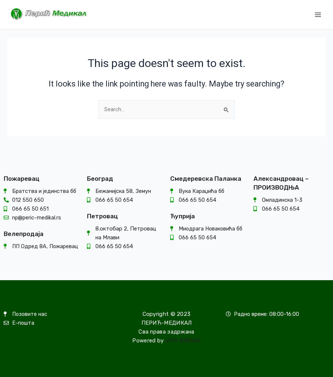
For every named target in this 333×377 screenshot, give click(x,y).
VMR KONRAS (183, 340)
